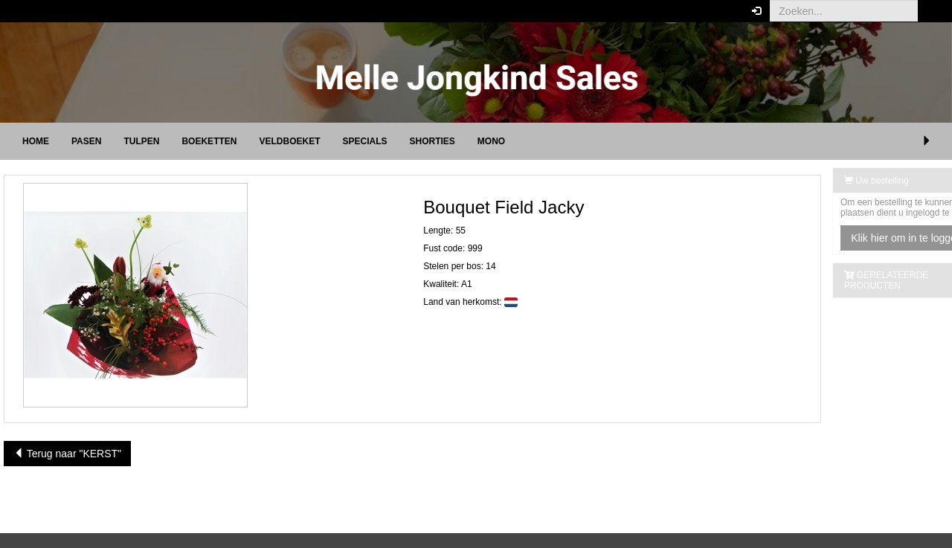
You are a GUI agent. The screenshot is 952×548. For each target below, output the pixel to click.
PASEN (86, 141)
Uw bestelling (840, 180)
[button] (929, 11)
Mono (491, 141)
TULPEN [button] (141, 141)
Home (35, 141)
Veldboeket (289, 141)
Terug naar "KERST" (67, 454)
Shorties (432, 141)
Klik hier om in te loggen (869, 238)
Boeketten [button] (209, 141)
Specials (364, 141)
